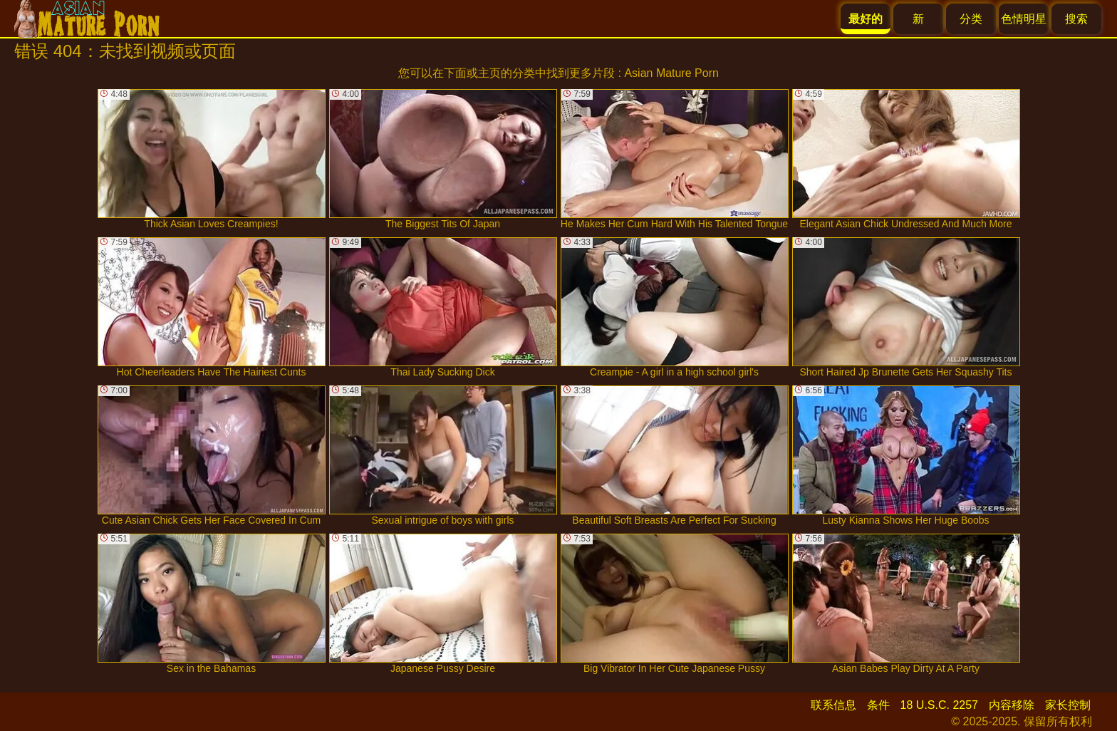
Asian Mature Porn (671, 73)
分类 (971, 19)
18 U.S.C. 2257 (939, 705)
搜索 (1076, 19)
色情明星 (1023, 19)
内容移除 (1011, 705)
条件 (878, 705)
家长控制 (1068, 705)
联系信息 (833, 705)
